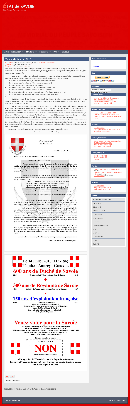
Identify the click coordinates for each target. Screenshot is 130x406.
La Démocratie (97, 218)
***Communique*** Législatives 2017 (106, 129)
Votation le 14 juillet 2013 (18, 61)
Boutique (65, 52)
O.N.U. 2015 (96, 207)
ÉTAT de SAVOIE (18, 5)
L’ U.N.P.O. (95, 244)
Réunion (96, 159)
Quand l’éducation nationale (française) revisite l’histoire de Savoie (106, 142)
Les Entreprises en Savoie (102, 187)
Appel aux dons (98, 128)
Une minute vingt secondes (102, 146)
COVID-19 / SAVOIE (100, 156)
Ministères (30, 52)
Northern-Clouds (119, 400)
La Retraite (96, 233)
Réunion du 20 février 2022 (102, 103)
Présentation (16, 52)
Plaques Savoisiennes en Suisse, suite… (106, 114)
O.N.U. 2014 (96, 203)
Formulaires (43, 52)
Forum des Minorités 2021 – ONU (104, 101)
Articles (29, 65)
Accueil (6, 52)
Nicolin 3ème (8, 389)
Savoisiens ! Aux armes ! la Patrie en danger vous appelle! (35, 389)
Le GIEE (94, 229)
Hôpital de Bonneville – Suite (103, 144)
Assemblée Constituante (101, 131)
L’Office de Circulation (99, 225)
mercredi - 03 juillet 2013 (23, 67)
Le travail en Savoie (99, 157)
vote (29, 68)
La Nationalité (97, 214)
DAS (55, 52)
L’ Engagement (97, 236)
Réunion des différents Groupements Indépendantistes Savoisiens (106, 98)
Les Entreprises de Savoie (102, 189)
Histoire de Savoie (98, 211)
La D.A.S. (95, 240)
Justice (34, 65)
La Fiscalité (96, 222)
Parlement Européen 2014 (101, 199)
